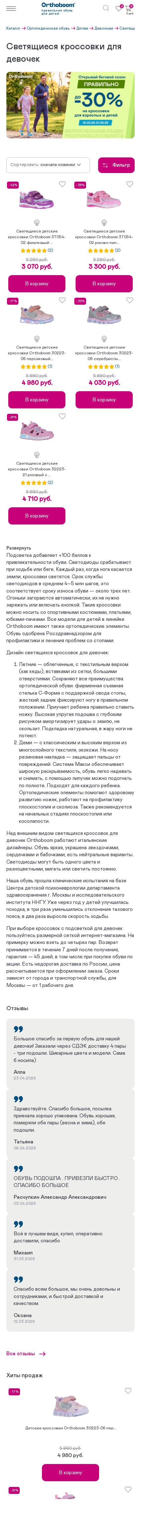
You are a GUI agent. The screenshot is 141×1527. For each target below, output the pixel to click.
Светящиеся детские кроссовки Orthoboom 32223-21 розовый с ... (37, 469)
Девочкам (103, 28)
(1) (50, 367)
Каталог (13, 28)
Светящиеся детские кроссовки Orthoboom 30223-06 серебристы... (104, 353)
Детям (82, 28)
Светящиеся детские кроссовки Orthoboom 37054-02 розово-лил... (104, 237)
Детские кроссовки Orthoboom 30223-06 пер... (70, 1428)
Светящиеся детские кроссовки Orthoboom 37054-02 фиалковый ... (37, 237)
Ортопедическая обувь (48, 28)
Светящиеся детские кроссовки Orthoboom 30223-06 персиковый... (37, 353)
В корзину (37, 283)
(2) (50, 251)
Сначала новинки (57, 165)
